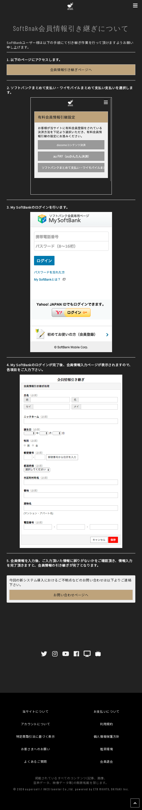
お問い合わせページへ (71, 594)
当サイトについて (35, 711)
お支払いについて (106, 711)
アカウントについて (35, 724)
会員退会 (106, 761)
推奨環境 (106, 749)
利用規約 (106, 724)
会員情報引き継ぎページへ (71, 69)
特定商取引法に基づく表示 (35, 736)
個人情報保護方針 (106, 736)
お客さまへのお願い (35, 749)
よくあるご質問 (35, 761)
